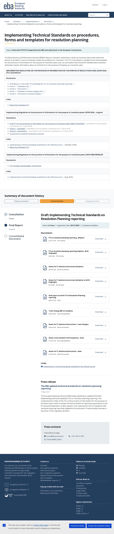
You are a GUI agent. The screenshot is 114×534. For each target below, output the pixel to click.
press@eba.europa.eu (55, 436)
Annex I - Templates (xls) (19, 86)
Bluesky (82, 465)
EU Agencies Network (16, 489)
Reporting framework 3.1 (19, 105)
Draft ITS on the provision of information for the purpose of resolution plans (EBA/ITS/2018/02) (47, 124)
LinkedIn (82, 468)
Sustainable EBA (16, 495)
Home (7, 21)
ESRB (78, 511)
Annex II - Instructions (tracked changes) (25, 94)
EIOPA (78, 506)
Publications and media (57, 15)
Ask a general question (49, 468)
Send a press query (47, 470)
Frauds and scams (83, 496)
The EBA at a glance (84, 483)
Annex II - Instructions (18, 89)
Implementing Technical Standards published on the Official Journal (36, 145)
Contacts (43, 465)
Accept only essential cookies (99, 526)
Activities (19, 15)
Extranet (95, 5)
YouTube (82, 473)
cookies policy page (40, 525)
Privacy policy (81, 488)
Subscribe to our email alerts (51, 491)
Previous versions (21, 201)
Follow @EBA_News (54, 439)
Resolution (48, 21)
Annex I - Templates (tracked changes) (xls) (26, 91)
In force (16, 227)
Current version (57, 201)
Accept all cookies (77, 526)
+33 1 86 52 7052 (77, 436)
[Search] (107, 15)
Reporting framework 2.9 (19, 147)
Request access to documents (51, 475)
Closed (16, 216)
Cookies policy (81, 493)
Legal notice (81, 491)
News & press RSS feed (49, 493)
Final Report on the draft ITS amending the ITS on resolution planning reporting (41, 84)
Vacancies (80, 486)
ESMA (78, 508)
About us (8, 15)
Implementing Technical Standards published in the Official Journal (69, 366)
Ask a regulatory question (50, 473)
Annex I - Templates (17, 128)
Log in (104, 5)
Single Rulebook (32, 21)
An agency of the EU (15, 484)
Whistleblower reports (49, 480)
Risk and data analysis (35, 15)
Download (100, 239)
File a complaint (46, 478)
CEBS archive (81, 513)
